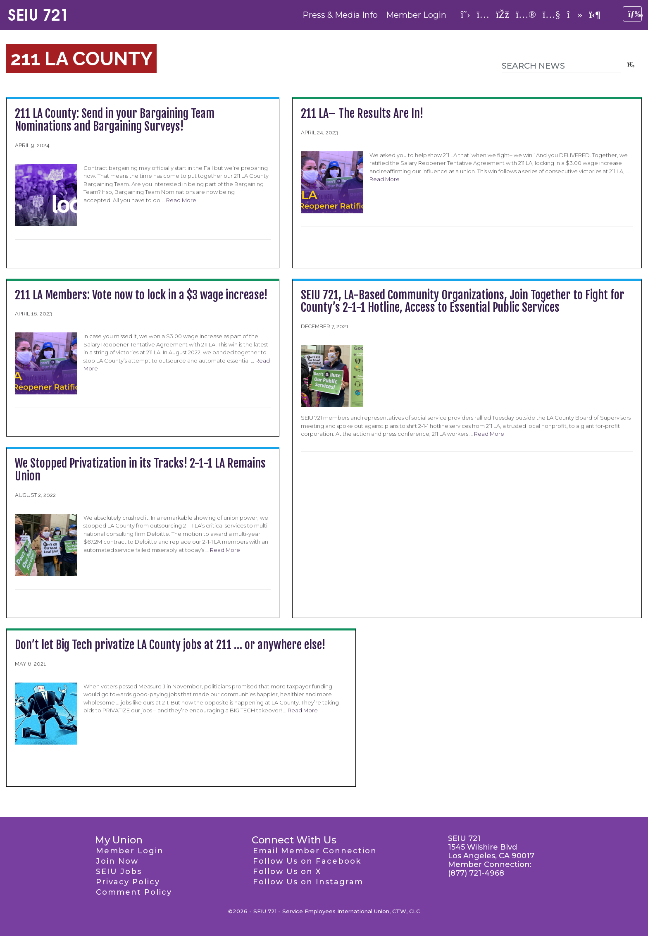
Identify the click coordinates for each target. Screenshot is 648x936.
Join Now (117, 861)
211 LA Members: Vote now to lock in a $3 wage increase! (141, 295)
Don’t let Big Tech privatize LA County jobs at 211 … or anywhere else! (170, 645)
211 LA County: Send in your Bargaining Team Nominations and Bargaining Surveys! (114, 120)
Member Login (416, 15)
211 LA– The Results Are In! (362, 113)
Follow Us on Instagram (308, 881)
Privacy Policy (128, 881)
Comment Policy (134, 892)
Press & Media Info (340, 15)
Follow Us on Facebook (307, 861)
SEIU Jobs (119, 871)
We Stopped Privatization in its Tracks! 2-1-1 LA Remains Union (140, 469)
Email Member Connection (315, 850)
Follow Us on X (287, 871)
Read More (181, 200)
